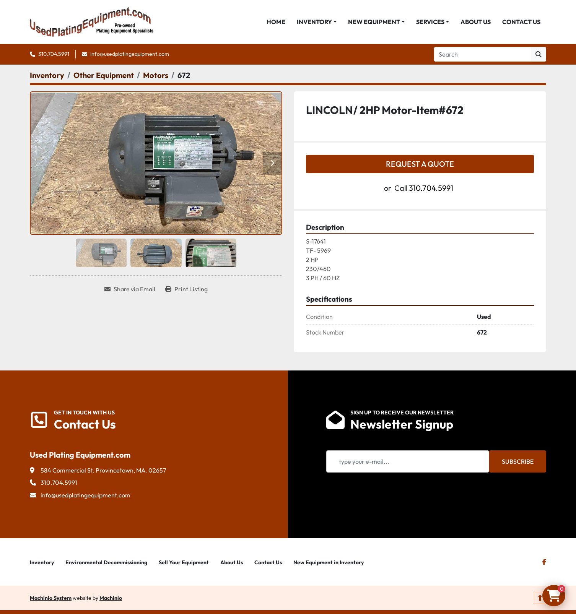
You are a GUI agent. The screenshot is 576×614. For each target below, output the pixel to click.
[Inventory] (47, 75)
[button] (317, 21)
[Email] (407, 461)
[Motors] (155, 75)
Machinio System (51, 598)
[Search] (482, 54)
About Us (475, 22)
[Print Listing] (186, 289)
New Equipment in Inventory (328, 562)
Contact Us (521, 22)
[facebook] (544, 562)
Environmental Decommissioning (106, 562)
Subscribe (518, 461)
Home (276, 22)
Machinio (110, 598)
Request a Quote (420, 164)
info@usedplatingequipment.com (129, 53)
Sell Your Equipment (184, 562)
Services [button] (430, 22)
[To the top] (540, 598)
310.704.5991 (53, 53)
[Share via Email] (129, 289)
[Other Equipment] (103, 75)
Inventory (314, 22)
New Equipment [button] (374, 22)
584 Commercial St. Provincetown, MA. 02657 (103, 470)
